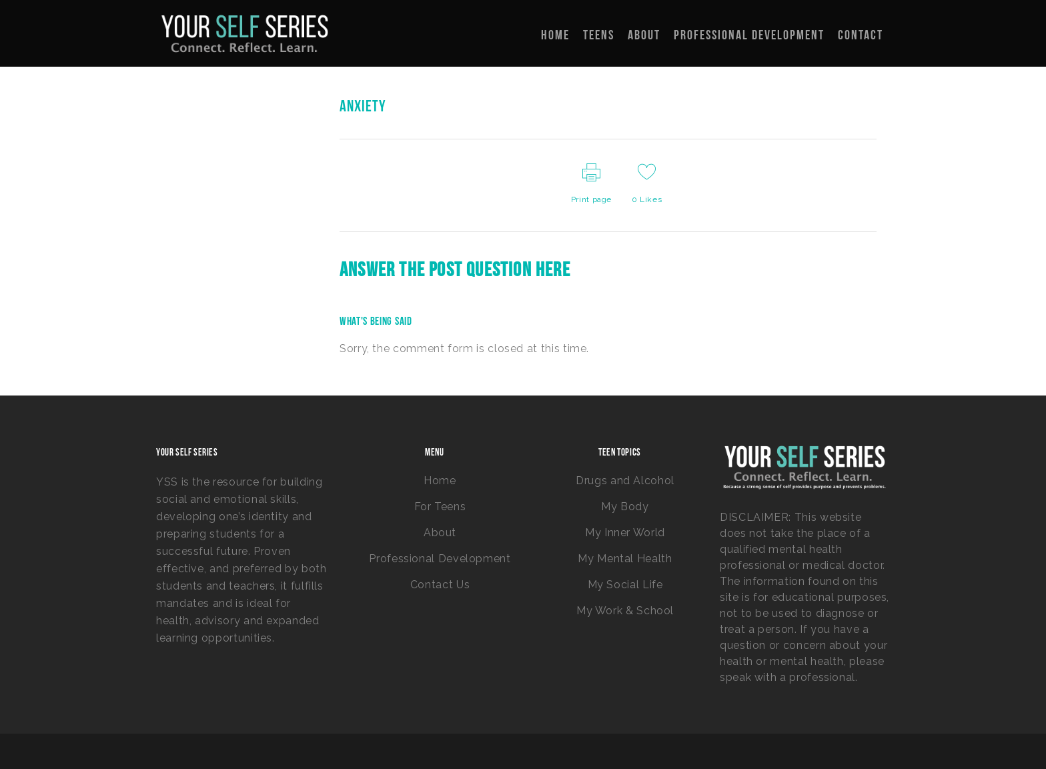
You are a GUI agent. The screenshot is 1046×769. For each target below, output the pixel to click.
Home (440, 480)
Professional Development (439, 558)
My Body (624, 506)
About (440, 532)
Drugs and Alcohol (625, 480)
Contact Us (440, 584)
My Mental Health (625, 558)
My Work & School (625, 610)
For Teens (440, 506)
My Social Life (625, 584)
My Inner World (625, 532)
